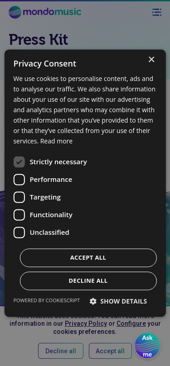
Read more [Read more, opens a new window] (56, 141)
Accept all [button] (88, 257)
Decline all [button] (87, 280)
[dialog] (85, 183)
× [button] (151, 60)
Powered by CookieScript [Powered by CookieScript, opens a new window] (46, 300)
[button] (118, 301)
